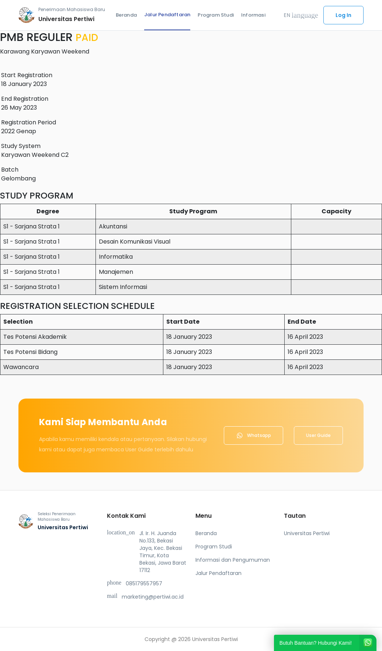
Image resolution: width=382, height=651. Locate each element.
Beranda (126, 14)
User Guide (318, 435)
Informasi (253, 14)
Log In (343, 15)
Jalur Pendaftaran (167, 14)
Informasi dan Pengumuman (232, 560)
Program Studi (216, 14)
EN (301, 15)
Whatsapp (253, 435)
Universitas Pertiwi (307, 533)
